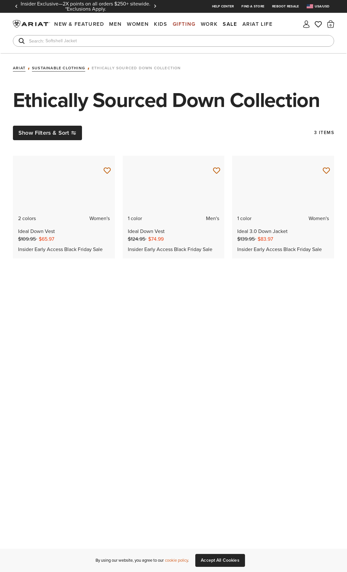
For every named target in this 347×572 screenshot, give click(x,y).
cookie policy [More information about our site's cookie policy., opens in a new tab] (176, 560)
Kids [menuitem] (160, 24)
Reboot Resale (285, 6)
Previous (16, 6)
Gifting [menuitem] (184, 24)
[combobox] (173, 41)
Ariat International (32, 24)
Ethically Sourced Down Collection (136, 68)
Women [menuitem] (138, 24)
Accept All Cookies (220, 560)
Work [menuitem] (209, 24)
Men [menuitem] (115, 24)
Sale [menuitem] (230, 24)
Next (155, 6)
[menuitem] (320, 6)
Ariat (19, 68)
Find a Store (252, 6)
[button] (330, 24)
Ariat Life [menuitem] (257, 24)
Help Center (223, 6)
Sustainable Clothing (58, 68)
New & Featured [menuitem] (79, 24)
